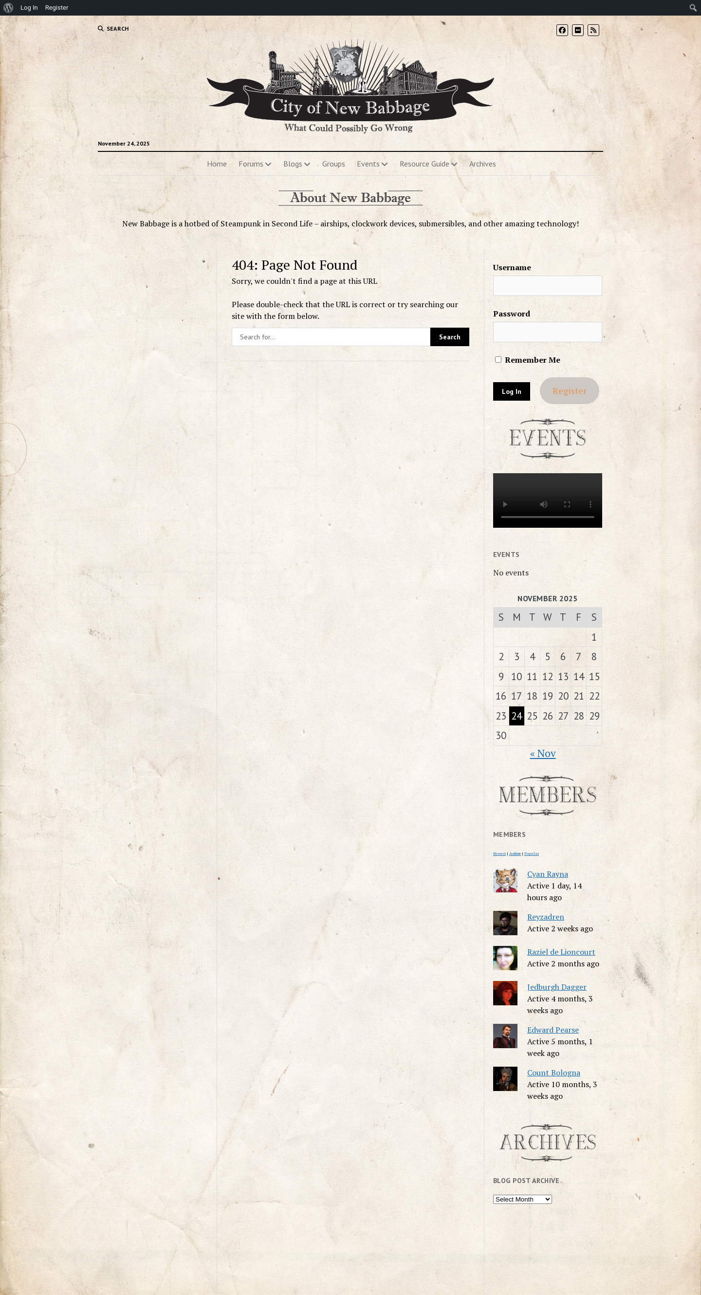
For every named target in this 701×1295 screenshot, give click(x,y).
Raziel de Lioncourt (561, 951)
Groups (333, 163)
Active (515, 853)
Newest (499, 853)
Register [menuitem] (57, 7)
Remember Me (527, 359)
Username (512, 267)
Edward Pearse (553, 1029)
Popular (531, 853)
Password (511, 313)
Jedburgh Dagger (557, 986)
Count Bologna (553, 1072)
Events (368, 163)
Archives (482, 163)
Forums (251, 163)
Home (217, 163)
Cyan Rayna (547, 874)
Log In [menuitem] (29, 7)
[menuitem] (8, 8)
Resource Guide (424, 163)
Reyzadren (545, 916)
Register (570, 390)
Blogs (292, 163)
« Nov (543, 753)
